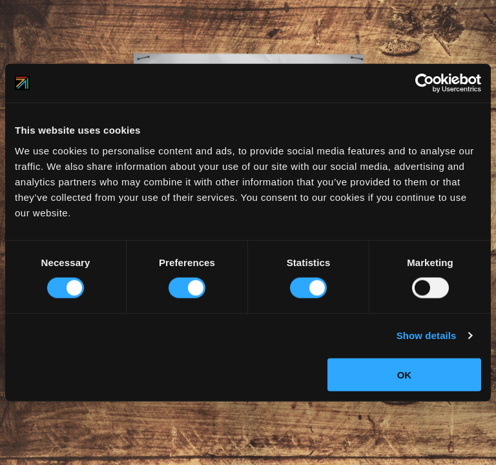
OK (404, 374)
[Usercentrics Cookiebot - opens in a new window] (424, 83)
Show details (427, 335)
